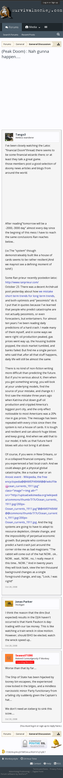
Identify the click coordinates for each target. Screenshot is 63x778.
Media (33, 27)
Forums (13, 27)
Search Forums (10, 34)
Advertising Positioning (19, 771)
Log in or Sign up (50, 2)
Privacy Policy (56, 769)
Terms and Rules (40, 769)
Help (47, 763)
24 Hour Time (29, 758)
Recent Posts (28, 34)
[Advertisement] (31, 92)
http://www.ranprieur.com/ (22, 282)
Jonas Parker (23, 601)
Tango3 (20, 134)
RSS (57, 763)
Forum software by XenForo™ (14, 774)
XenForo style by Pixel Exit (39, 774)
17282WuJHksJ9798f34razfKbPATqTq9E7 (25, 752)
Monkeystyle (10, 758)
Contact (35, 763)
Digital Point (38, 771)
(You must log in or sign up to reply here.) (40, 725)
